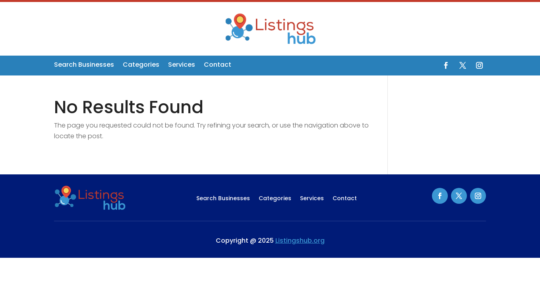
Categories (141, 65)
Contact (217, 65)
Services (181, 65)
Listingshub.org (300, 240)
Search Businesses (84, 65)
